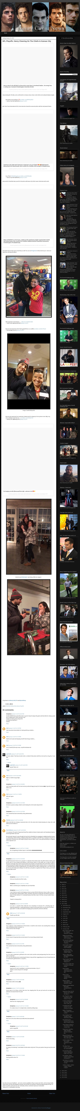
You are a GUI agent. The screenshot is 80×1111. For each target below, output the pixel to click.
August (65, 914)
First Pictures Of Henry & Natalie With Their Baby (71, 228)
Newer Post (5, 1093)
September (66, 912)
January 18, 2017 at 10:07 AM (18, 1045)
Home (5, 33)
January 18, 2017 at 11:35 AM (22, 1006)
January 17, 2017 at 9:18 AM (18, 1036)
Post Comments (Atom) (32, 1098)
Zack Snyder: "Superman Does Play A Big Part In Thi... (67, 970)
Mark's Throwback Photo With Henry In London (68, 1012)
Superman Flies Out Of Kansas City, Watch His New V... (68, 993)
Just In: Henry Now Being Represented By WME (68, 956)
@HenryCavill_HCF (13, 700)
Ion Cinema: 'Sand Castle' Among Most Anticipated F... (68, 1057)
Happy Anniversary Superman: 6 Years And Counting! (68, 937)
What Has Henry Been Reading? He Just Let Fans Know (71, 194)
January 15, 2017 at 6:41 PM (18, 713)
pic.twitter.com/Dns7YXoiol (40, 328)
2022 (63, 893)
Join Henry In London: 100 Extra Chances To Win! (68, 1061)
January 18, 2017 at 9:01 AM (22, 1026)
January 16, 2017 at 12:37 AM (18, 811)
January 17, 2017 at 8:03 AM (18, 1016)
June (64, 918)
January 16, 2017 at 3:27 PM (18, 943)
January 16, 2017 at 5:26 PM (18, 952)
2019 (63, 899)
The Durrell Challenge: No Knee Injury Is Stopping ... (68, 941)
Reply (7, 723)
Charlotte (8, 820)
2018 (63, 901)
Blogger (49, 1108)
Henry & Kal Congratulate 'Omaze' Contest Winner (67, 976)
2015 (63, 1072)
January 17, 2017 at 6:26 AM (18, 988)
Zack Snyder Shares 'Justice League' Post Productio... (68, 946)
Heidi (7, 728)
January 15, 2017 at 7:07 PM (15, 728)
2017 (63, 903)
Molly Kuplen (24, 577)
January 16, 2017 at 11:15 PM (22, 966)
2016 (63, 1070)
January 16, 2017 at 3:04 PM (22, 903)
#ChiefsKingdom (15, 176)
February (65, 926)
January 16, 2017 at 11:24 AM (18, 935)
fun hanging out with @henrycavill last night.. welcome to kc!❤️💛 (19, 491)
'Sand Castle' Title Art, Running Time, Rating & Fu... (68, 960)
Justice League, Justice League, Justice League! (68, 1066)
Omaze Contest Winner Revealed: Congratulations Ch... (68, 987)
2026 (63, 884)
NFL (23, 706)
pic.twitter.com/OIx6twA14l (27, 417)
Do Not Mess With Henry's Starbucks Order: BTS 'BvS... (68, 1052)
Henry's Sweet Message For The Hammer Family (67, 982)
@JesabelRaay (22, 700)
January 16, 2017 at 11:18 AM (18, 923)
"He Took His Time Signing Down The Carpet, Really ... (68, 951)
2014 (63, 1075)
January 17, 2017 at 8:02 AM (19, 913)
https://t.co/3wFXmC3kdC (27, 321)
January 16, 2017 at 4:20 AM (17, 820)
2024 (63, 888)
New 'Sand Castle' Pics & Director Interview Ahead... (68, 965)
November (65, 907)
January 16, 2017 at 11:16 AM (22, 848)
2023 (63, 891)
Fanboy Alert (13, 706)
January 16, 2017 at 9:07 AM (20, 830)
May (64, 920)
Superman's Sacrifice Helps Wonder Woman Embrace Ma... (68, 1031)
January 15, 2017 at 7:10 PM (15, 736)
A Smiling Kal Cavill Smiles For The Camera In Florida (68, 1007)
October (65, 909)
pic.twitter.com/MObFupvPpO (26, 99)
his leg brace (34, 250)
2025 (63, 886)
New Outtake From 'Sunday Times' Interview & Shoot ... (68, 1016)
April (64, 922)
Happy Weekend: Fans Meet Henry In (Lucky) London (71, 206)
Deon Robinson (9, 830)
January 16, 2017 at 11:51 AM (22, 890)
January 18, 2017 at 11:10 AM (18, 1055)
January (65, 928)
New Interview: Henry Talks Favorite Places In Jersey (71, 240)
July (64, 916)
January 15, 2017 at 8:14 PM (15, 775)
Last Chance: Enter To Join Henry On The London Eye (68, 1026)
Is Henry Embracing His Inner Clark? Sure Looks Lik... (67, 1002)
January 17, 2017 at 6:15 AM (18, 979)
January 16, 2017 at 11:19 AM (22, 883)
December (65, 905)
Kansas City (19, 706)
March (64, 924)
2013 (63, 1077)
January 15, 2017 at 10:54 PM (18, 784)
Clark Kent (8, 706)
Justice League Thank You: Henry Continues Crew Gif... (68, 1042)
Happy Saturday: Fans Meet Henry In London (71, 263)
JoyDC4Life (8, 754)
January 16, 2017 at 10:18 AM (18, 858)
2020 (63, 897)
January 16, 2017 (23, 101)
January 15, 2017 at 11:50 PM (15, 794)
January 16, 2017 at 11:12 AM (22, 877)
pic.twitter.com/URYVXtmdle (25, 176)
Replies (9, 762)
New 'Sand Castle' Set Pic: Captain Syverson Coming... (68, 932)
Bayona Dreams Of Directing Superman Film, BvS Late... (68, 1037)
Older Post (52, 1093)
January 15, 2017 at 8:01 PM (18, 754)
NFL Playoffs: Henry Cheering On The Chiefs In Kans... (67, 997)
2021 (63, 895)
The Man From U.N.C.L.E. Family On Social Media (68, 1047)
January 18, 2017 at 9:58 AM (22, 999)
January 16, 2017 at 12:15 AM (18, 802)
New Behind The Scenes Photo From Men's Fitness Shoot (68, 1021)
